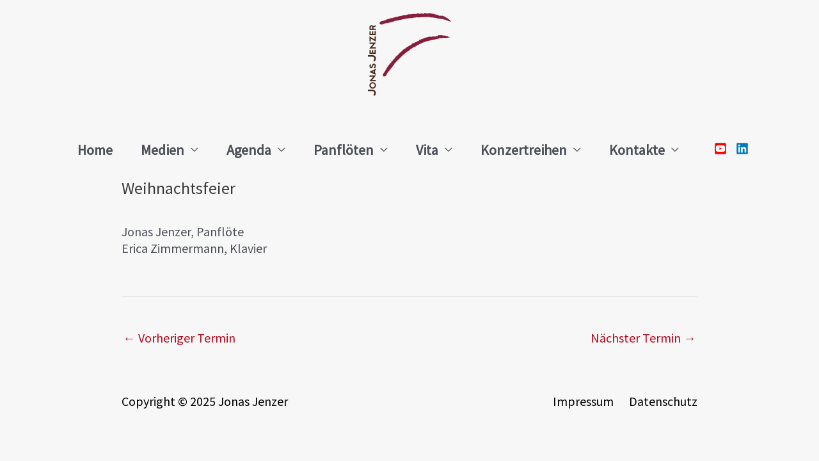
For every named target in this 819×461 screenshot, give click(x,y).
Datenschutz (663, 401)
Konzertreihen (524, 150)
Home (95, 150)
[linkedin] (739, 148)
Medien (162, 150)
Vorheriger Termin (179, 338)
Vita (427, 150)
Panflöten (344, 150)
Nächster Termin (643, 338)
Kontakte (637, 150)
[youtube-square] (723, 148)
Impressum (583, 401)
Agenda (249, 150)
